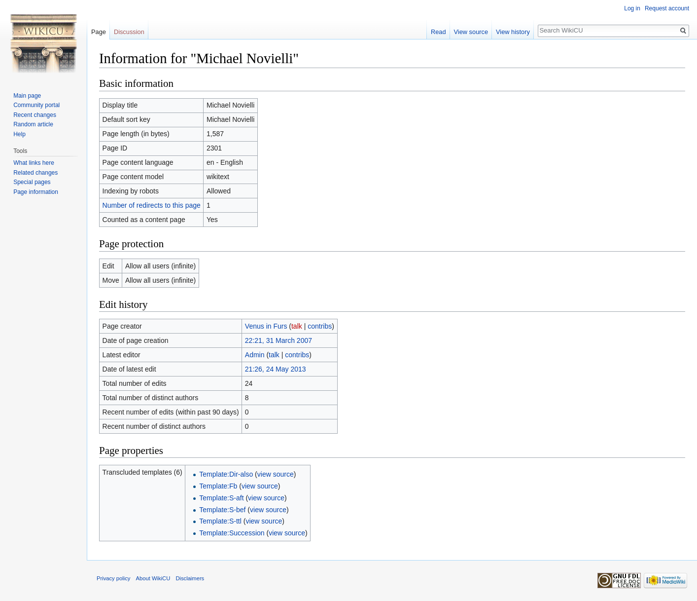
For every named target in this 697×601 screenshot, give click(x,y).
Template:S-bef (222, 510)
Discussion (129, 32)
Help (19, 134)
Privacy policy (113, 578)
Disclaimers (189, 578)
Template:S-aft (221, 498)
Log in (632, 8)
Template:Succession (231, 533)
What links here (33, 162)
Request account (667, 8)
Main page (27, 95)
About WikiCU (153, 578)
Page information (35, 191)
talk (296, 326)
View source (471, 32)
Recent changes (34, 115)
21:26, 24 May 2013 (275, 369)
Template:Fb (218, 486)
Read (438, 32)
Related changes (35, 172)
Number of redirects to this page (152, 205)
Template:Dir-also (226, 474)
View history (513, 32)
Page (98, 32)
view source (275, 474)
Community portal (36, 105)
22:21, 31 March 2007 (278, 340)
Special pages (31, 182)
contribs (320, 326)
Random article (33, 124)
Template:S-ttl (220, 521)
